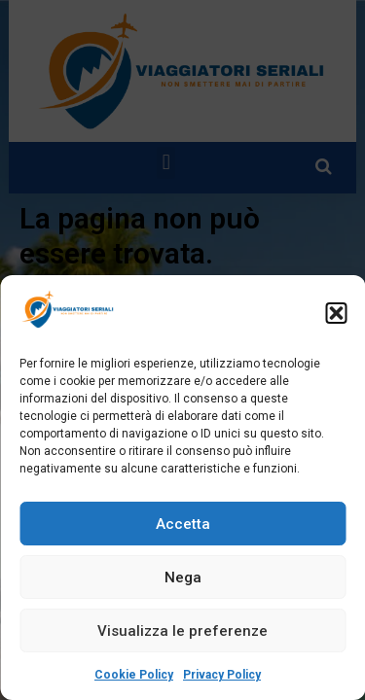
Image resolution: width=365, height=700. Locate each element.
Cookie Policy (133, 675)
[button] (336, 313)
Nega (182, 577)
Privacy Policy (222, 675)
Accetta (183, 524)
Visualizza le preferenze (182, 631)
